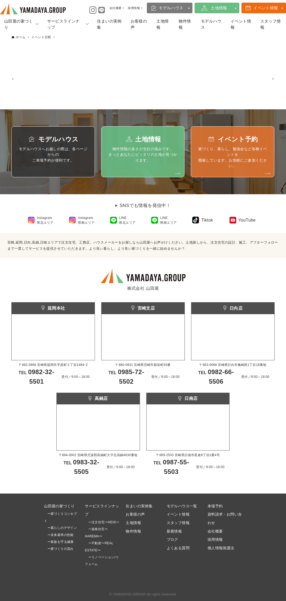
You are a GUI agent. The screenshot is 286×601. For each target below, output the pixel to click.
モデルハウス (171, 8)
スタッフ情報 (178, 523)
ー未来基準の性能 (59, 535)
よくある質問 (178, 548)
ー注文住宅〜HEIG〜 (104, 522)
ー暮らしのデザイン (62, 528)
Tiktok (207, 220)
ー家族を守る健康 (59, 542)
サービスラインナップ (63, 24)
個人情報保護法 (221, 548)
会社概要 (215, 531)
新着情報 (174, 531)
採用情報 (215, 540)
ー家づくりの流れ (59, 549)
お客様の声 (139, 24)
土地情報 (219, 8)
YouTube (247, 220)
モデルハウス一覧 (182, 506)
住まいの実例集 (109, 24)
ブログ (172, 540)
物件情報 (185, 24)
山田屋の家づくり (59, 506)
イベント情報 (265, 8)
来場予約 (215, 506)
